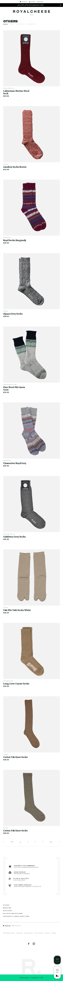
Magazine (7, 907)
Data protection (28, 933)
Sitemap (53, 933)
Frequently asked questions (16, 916)
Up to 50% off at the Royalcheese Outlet (31, 5)
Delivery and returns (13, 913)
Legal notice (19, 933)
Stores (6, 905)
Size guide (7, 910)
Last (51, 842)
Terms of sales (38, 933)
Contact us (47, 933)
